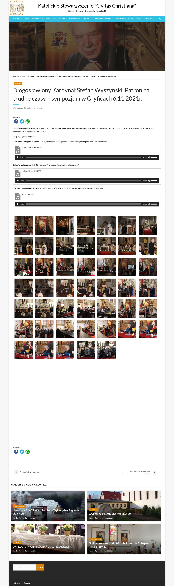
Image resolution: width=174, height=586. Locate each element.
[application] (87, 157)
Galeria (61, 19)
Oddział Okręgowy (33, 19)
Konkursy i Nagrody (102, 19)
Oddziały (49, 19)
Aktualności (19, 506)
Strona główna (19, 76)
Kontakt (148, 19)
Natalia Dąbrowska (20, 518)
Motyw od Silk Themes (21, 583)
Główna (16, 19)
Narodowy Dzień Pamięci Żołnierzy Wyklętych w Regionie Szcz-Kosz (46, 512)
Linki (139, 19)
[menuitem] (17, 19)
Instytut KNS (74, 19)
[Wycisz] (149, 157)
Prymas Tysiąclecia (124, 19)
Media (86, 19)
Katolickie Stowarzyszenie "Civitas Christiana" (87, 6)
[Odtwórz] (18, 157)
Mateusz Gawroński (24, 108)
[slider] (83, 157)
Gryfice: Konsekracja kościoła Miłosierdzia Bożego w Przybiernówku (119, 545)
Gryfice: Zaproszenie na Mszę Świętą (110, 513)
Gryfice (31, 76)
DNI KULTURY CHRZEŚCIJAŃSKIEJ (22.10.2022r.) (41, 546)
